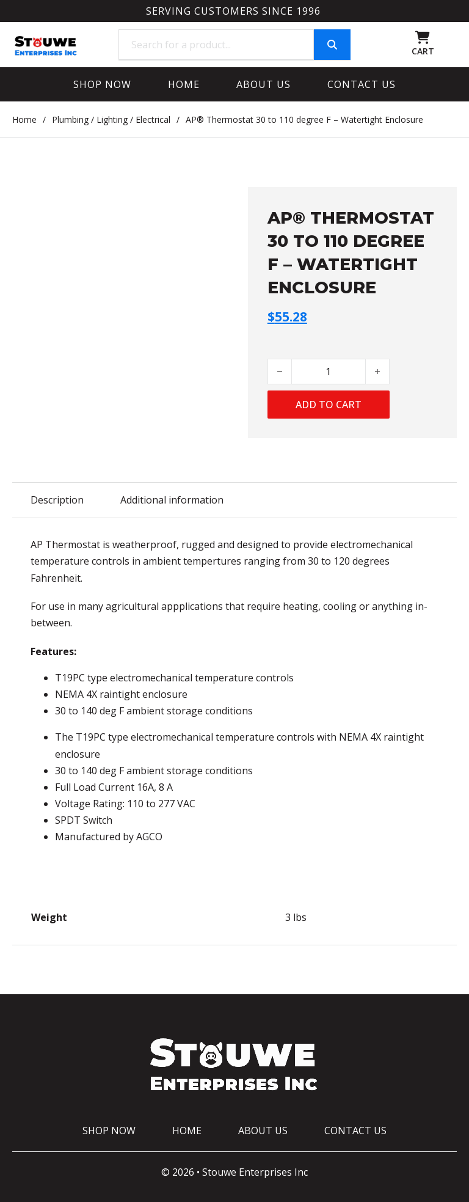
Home (184, 84)
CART (423, 51)
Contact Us (361, 84)
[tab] (57, 500)
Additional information (172, 500)
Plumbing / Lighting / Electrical (111, 119)
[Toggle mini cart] (422, 37)
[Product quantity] (328, 371)
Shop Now (102, 84)
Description (57, 500)
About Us (263, 84)
